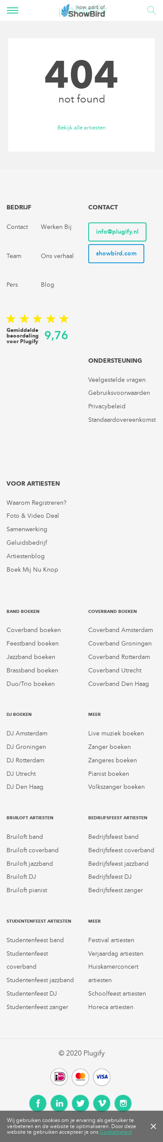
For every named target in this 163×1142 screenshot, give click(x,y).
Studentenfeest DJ (32, 993)
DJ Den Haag (25, 787)
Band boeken (23, 611)
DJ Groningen (26, 747)
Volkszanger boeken (116, 787)
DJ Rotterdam (25, 760)
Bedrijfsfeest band (113, 837)
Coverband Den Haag (118, 684)
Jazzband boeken (31, 657)
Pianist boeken (108, 774)
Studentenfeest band (35, 940)
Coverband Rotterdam (119, 657)
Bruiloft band (25, 837)
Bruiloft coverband (33, 850)
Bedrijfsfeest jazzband (118, 863)
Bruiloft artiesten (30, 818)
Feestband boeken (33, 643)
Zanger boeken (109, 747)
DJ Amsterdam (27, 733)
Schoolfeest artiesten (117, 993)
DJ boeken (19, 714)
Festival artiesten (111, 940)
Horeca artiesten (110, 1007)
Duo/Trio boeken (31, 684)
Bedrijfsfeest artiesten (117, 818)
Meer (94, 714)
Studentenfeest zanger (37, 1007)
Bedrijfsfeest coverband (121, 850)
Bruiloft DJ (21, 876)
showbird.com (116, 253)
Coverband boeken (34, 630)
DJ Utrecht (21, 774)
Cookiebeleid (116, 1132)
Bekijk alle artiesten (81, 128)
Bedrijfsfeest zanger (115, 890)
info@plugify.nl (117, 231)
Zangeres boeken (112, 760)
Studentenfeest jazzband (40, 980)
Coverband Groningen (120, 643)
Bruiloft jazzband (30, 863)
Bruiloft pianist (27, 890)
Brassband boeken (32, 670)
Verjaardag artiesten (115, 953)
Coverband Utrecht (114, 670)
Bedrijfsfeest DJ (110, 876)
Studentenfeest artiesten (39, 921)
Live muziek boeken (116, 733)
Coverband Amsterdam (120, 630)
